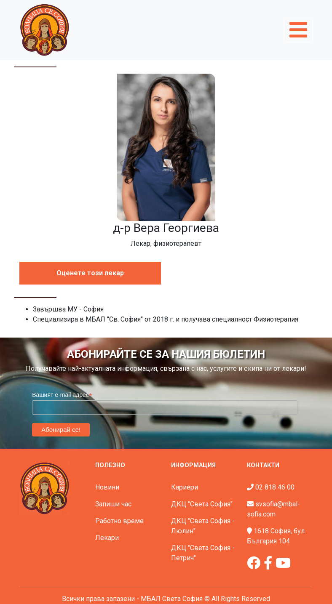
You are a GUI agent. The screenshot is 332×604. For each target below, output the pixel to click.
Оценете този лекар (90, 273)
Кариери (184, 487)
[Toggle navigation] (298, 30)
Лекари (107, 538)
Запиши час (113, 504)
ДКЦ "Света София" (202, 504)
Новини (107, 487)
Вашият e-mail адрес (62, 395)
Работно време (119, 521)
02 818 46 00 (275, 487)
